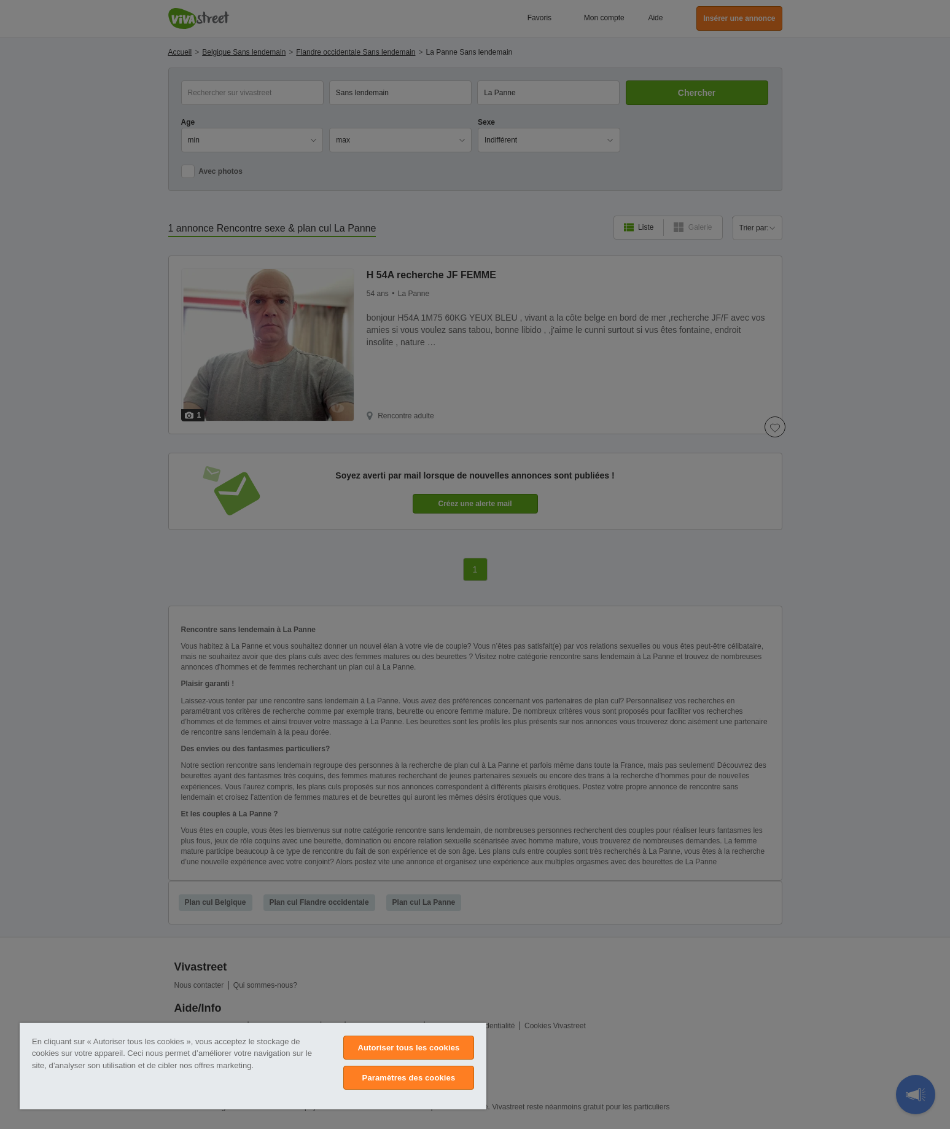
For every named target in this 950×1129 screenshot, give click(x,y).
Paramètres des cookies (409, 1077)
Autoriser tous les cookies (408, 1047)
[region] (253, 1066)
